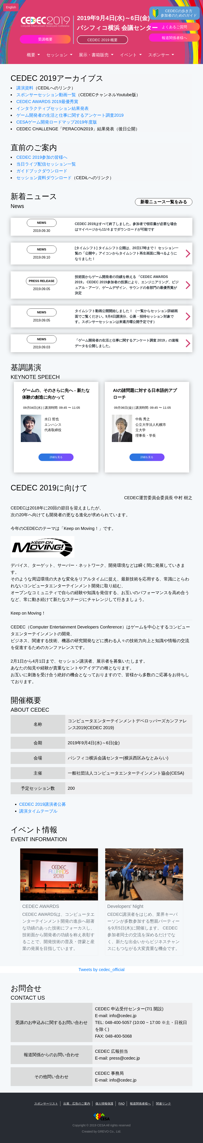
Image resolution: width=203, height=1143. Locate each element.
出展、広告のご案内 (76, 1103)
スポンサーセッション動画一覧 (46, 94)
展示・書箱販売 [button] (94, 54)
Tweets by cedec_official (101, 969)
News (41, 222)
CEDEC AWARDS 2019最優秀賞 (47, 101)
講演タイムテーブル (38, 811)
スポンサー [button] (159, 54)
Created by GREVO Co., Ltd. (101, 1131)
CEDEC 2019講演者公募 (42, 804)
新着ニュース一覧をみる (163, 201)
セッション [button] (57, 54)
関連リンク (163, 1103)
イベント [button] (129, 54)
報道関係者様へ (140, 1103)
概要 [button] (32, 54)
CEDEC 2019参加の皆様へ (41, 157)
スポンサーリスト (46, 1103)
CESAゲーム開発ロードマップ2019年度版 (56, 122)
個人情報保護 (104, 1103)
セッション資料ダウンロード (44, 177)
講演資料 (24, 88)
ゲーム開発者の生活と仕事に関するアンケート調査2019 (70, 115)
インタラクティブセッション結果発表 (52, 108)
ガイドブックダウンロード (41, 171)
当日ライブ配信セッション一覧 (46, 164)
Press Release (41, 281)
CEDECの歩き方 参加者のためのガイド (179, 13)
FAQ (122, 1103)
